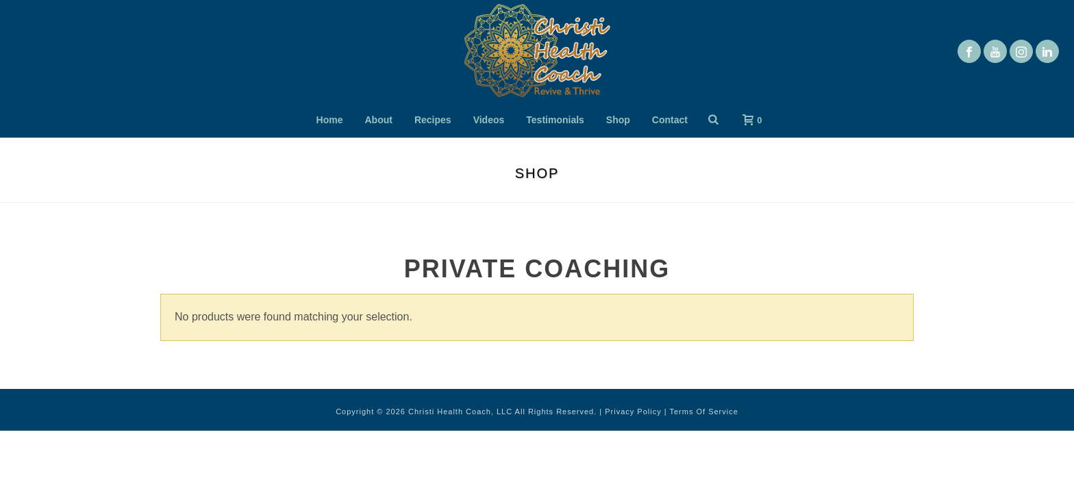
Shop (618, 119)
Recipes (432, 119)
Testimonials (555, 119)
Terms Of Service (703, 411)
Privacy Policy (633, 411)
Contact (670, 119)
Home (329, 119)
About (378, 119)
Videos (489, 119)
